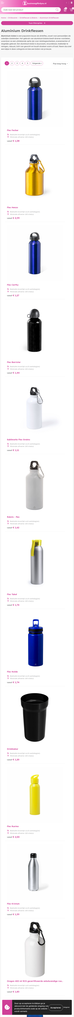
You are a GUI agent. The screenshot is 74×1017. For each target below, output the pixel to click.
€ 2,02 (13, 424)
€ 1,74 (13, 269)
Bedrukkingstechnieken (48, 961)
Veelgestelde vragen (47, 958)
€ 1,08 (13, 114)
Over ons (42, 954)
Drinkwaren (12, 18)
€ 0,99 (45, 114)
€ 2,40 (45, 682)
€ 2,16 (13, 476)
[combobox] (31, 9)
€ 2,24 (13, 527)
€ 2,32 (45, 579)
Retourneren (6, 994)
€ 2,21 (45, 631)
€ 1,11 (13, 218)
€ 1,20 (13, 321)
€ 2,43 (45, 527)
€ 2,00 (45, 321)
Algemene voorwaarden (48, 987)
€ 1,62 (45, 218)
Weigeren (66, 1007)
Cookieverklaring (45, 991)
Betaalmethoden (8, 991)
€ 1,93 (45, 476)
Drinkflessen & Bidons (28, 18)
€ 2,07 (45, 424)
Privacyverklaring (45, 994)
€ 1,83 (45, 372)
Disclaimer (42, 998)
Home (3, 18)
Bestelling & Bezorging (11, 987)
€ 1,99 (13, 579)
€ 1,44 (45, 166)
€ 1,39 (13, 372)
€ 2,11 (13, 631)
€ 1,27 (13, 166)
